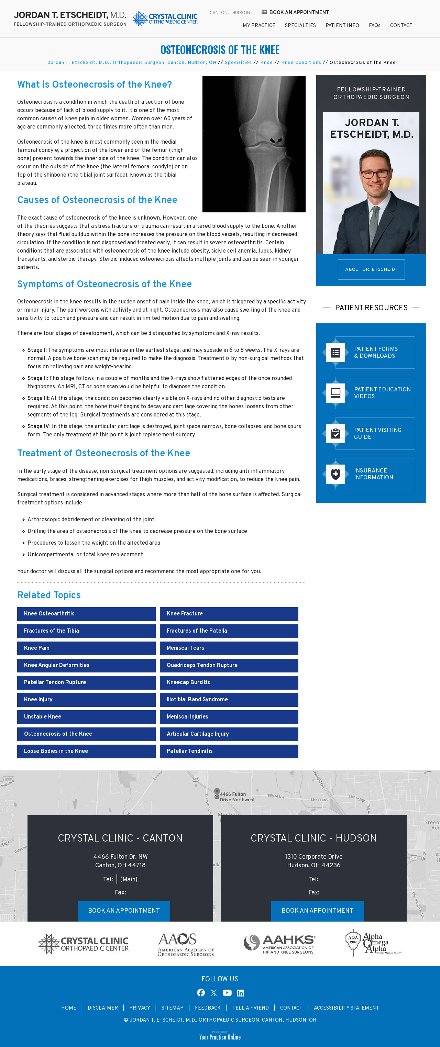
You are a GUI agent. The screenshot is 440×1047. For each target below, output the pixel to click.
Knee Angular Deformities (56, 665)
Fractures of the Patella (197, 631)
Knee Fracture (185, 614)
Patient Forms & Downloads (376, 353)
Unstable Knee (42, 717)
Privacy (139, 1008)
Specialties (300, 26)
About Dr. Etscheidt (371, 269)
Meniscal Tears (185, 648)
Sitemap (173, 1008)
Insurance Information (373, 474)
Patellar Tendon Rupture (55, 682)
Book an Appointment (299, 13)
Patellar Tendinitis (190, 751)
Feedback (208, 1008)
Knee (266, 63)
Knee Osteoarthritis (49, 614)
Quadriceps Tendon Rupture (202, 665)
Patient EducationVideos (382, 393)
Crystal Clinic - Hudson (314, 839)
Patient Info (342, 26)
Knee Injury (38, 700)
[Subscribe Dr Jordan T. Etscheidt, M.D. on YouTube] (227, 992)
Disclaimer (103, 1008)
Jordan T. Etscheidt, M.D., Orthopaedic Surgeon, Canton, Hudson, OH (132, 63)
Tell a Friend (250, 1008)
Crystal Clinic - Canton (120, 839)
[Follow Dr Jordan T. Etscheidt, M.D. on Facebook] (201, 992)
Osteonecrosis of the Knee (58, 734)
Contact (401, 26)
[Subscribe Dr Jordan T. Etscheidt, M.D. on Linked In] (239, 992)
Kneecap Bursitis (188, 682)
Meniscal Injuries (187, 717)
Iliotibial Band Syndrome (197, 700)
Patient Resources (371, 308)
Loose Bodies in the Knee (56, 751)
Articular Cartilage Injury (198, 734)
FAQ (375, 26)
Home (222, 27)
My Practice (259, 26)
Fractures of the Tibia (51, 631)
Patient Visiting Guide (378, 434)
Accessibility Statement (346, 1008)
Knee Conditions (301, 63)
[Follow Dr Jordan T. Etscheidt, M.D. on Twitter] (214, 992)
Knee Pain (37, 648)
